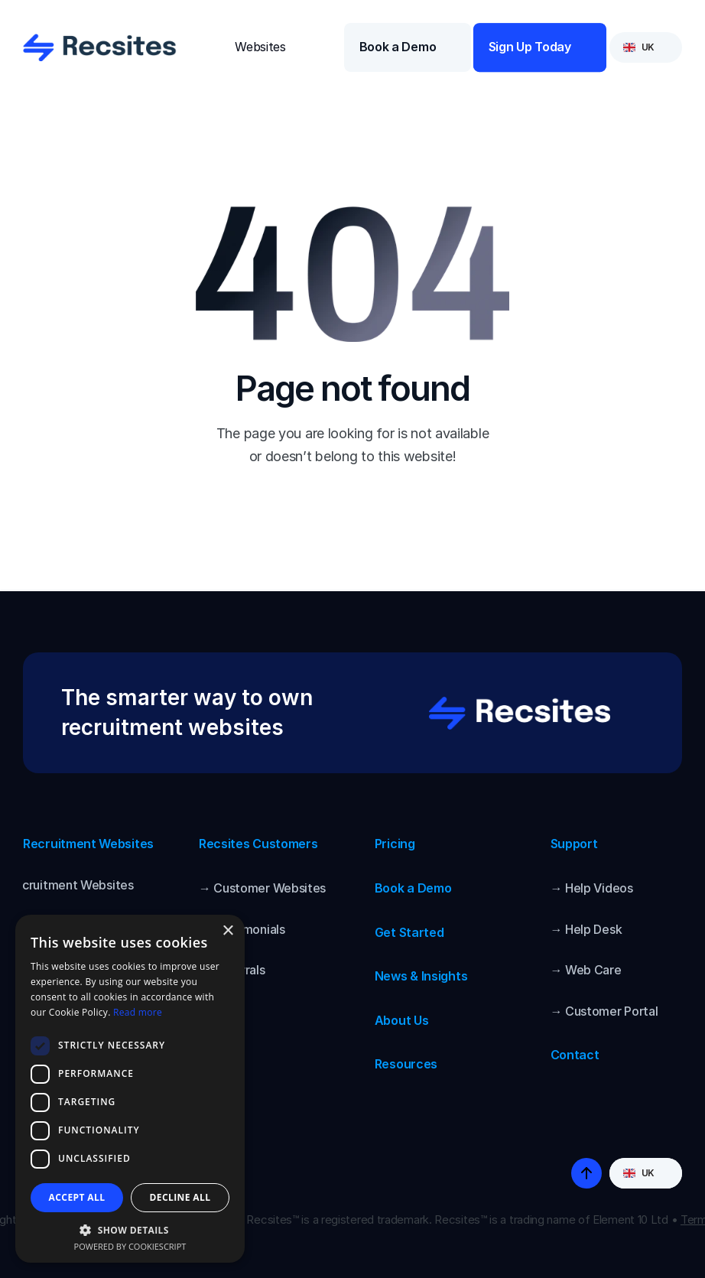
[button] (130, 1229)
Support (574, 843)
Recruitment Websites (88, 843)
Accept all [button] (77, 1197)
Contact (575, 1054)
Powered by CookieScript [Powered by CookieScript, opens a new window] (130, 1246)
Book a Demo (413, 888)
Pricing (395, 843)
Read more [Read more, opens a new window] (137, 1012)
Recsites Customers (258, 843)
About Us (402, 1020)
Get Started (409, 932)
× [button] (227, 931)
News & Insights (421, 976)
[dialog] (130, 1089)
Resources (406, 1064)
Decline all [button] (180, 1197)
